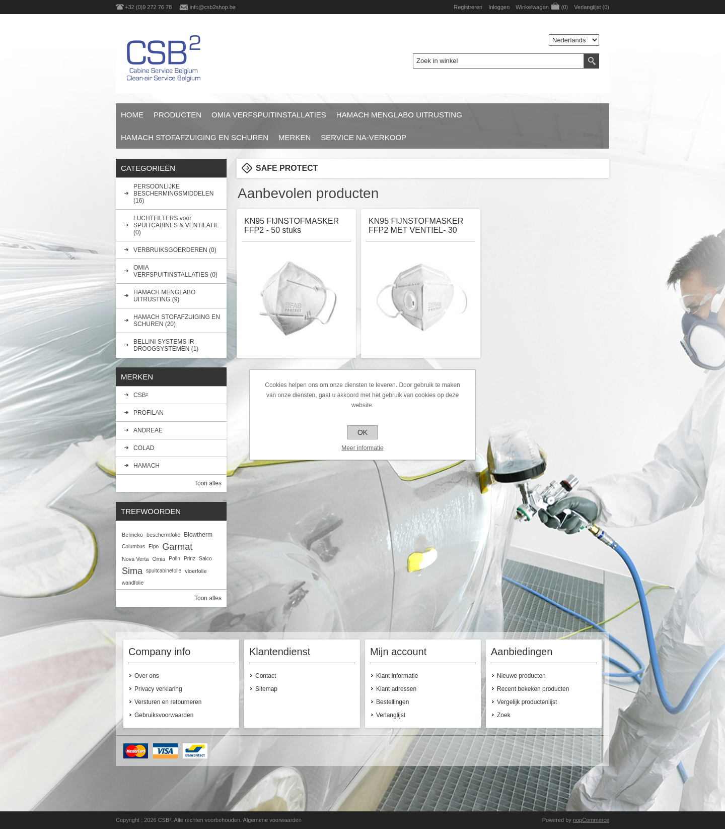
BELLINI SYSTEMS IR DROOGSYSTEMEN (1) (165, 345)
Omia (158, 559)
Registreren (468, 7)
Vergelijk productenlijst (527, 702)
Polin (174, 558)
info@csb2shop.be (213, 7)
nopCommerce (591, 820)
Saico (205, 558)
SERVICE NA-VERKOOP (363, 137)
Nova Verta (135, 559)
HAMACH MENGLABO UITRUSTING (399, 114)
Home (132, 114)
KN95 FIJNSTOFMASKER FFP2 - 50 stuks (291, 225)
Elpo (154, 546)
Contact (265, 675)
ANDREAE (148, 430)
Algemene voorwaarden (272, 820)
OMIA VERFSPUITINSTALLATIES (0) (175, 271)
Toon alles (208, 483)
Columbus (133, 546)
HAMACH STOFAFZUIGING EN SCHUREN (194, 137)
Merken (294, 137)
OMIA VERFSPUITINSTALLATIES (268, 114)
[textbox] (498, 61)
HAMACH (146, 465)
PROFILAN (148, 412)
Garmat (177, 547)
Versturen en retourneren (167, 702)
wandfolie (132, 583)
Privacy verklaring (158, 688)
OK (362, 432)
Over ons (146, 675)
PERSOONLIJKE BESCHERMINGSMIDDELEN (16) (173, 193)
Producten (177, 114)
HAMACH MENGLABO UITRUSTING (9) (164, 296)
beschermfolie (163, 535)
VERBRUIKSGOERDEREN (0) (174, 249)
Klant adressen (396, 688)
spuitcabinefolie (163, 570)
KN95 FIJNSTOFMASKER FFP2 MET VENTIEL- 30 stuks (416, 226)
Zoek (504, 715)
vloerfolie (195, 571)
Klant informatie (397, 675)
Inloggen (499, 7)
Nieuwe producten (521, 675)
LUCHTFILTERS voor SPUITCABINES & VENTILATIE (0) (176, 225)
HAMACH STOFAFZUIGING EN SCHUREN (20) (176, 320)
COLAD (143, 448)
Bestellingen (392, 702)
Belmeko (132, 535)
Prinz (189, 558)
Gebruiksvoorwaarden (163, 715)
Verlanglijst (390, 715)
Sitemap (266, 688)
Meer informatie (362, 448)
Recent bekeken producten (533, 688)
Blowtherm (198, 534)
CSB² (140, 395)
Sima (132, 571)
